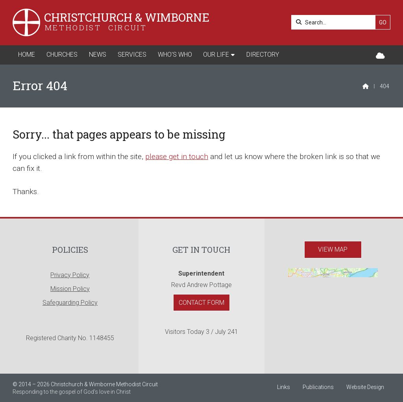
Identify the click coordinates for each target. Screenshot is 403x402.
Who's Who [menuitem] (175, 54)
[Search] (335, 22)
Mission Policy (70, 289)
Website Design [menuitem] (365, 387)
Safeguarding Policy (70, 302)
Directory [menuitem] (262, 54)
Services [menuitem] (132, 54)
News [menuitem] (97, 54)
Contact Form (201, 302)
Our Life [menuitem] (216, 54)
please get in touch (176, 156)
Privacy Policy (69, 275)
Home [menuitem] (26, 54)
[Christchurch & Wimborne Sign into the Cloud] (380, 56)
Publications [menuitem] (318, 387)
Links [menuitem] (283, 387)
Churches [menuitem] (62, 54)
